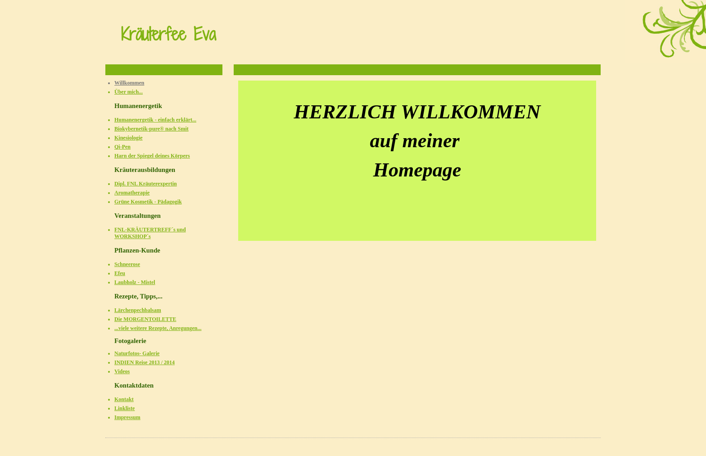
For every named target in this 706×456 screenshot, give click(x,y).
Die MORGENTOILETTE (145, 319)
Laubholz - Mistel (134, 282)
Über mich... (128, 92)
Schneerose (127, 264)
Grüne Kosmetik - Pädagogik (148, 202)
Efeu (119, 273)
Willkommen (129, 83)
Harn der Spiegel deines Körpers (152, 156)
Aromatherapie (131, 193)
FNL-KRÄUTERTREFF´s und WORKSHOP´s (150, 232)
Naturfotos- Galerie (136, 353)
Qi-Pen (122, 147)
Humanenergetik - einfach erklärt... (155, 120)
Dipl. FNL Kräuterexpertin (145, 184)
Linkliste (124, 408)
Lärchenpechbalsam (137, 310)
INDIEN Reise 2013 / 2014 (144, 362)
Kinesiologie (128, 138)
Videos (122, 371)
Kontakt (124, 399)
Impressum (127, 417)
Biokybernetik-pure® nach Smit (151, 129)
